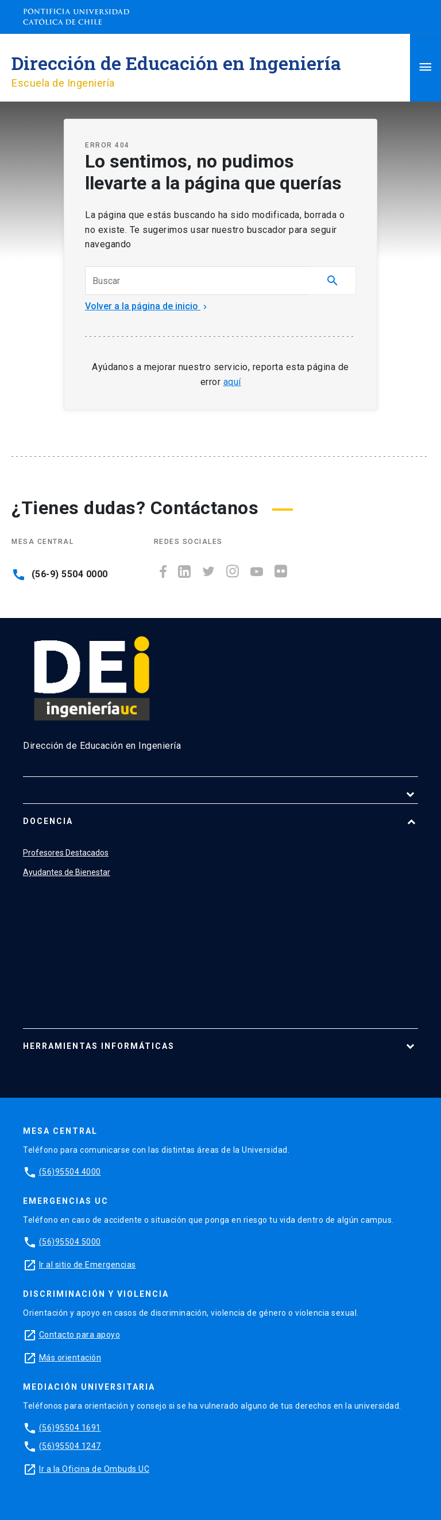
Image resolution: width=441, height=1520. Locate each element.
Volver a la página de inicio (147, 306)
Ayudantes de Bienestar (66, 872)
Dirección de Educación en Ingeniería (176, 62)
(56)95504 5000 (70, 1241)
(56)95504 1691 (70, 1427)
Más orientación (70, 1357)
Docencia (48, 821)
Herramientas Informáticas (99, 1046)
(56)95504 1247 (70, 1446)
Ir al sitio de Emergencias (87, 1264)
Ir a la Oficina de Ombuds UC (94, 1469)
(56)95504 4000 (70, 1171)
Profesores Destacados (66, 852)
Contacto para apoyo (80, 1334)
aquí (232, 381)
